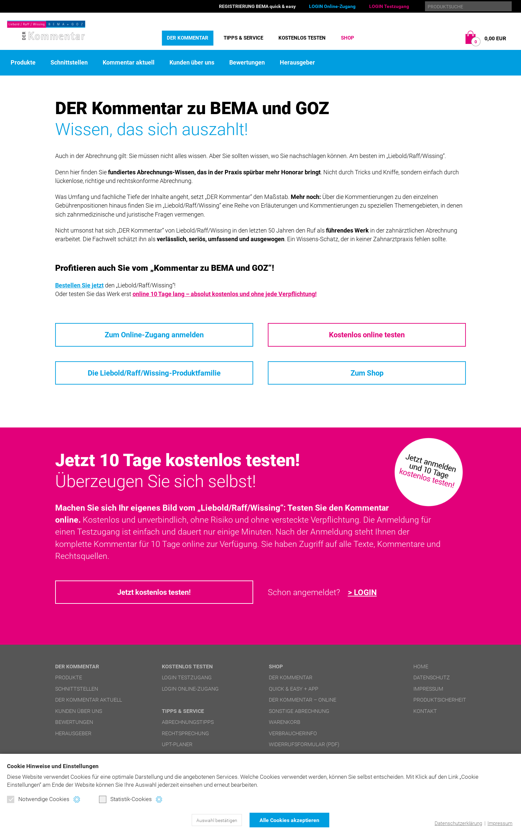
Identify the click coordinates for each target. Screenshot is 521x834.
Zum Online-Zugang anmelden (154, 334)
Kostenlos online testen (366, 334)
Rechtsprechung (185, 734)
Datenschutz (431, 678)
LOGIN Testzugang (389, 6)
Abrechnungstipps (188, 722)
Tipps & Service (243, 38)
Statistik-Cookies (125, 799)
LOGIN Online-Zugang (332, 6)
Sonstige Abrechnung (299, 711)
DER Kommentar (187, 38)
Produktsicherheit (439, 700)
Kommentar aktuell (129, 63)
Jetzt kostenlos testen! (154, 592)
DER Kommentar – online (302, 700)
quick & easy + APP (293, 689)
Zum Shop (366, 373)
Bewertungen (247, 63)
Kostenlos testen (302, 38)
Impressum (499, 823)
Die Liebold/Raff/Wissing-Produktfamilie (154, 373)
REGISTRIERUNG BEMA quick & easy (257, 6)
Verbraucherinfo (293, 734)
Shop (347, 38)
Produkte (23, 63)
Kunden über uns (191, 63)
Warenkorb (284, 723)
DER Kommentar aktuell (88, 700)
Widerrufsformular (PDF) (304, 745)
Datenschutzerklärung (458, 823)
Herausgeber (297, 63)
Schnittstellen (69, 63)
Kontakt (425, 711)
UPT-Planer (177, 745)
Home (420, 667)
